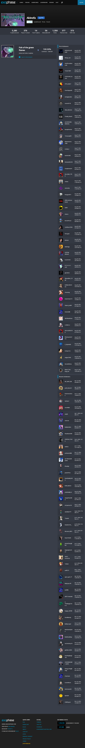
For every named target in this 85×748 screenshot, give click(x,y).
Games (21, 2)
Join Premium (26, 743)
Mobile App (26, 724)
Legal (24, 734)
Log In (81, 2)
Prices (43, 22)
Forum (48, 22)
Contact (25, 731)
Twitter (39, 724)
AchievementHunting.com (44, 729)
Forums (27, 2)
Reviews (51, 2)
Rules (24, 727)
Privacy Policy (27, 739)
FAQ (24, 722)
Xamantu (10, 729)
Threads (39, 722)
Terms (24, 741)
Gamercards (34, 2)
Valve (17, 731)
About (24, 729)
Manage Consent (27, 736)
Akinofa (31, 18)
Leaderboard (44, 2)
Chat (57, 2)
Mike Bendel (11, 726)
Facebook (39, 727)
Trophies (29, 22)
